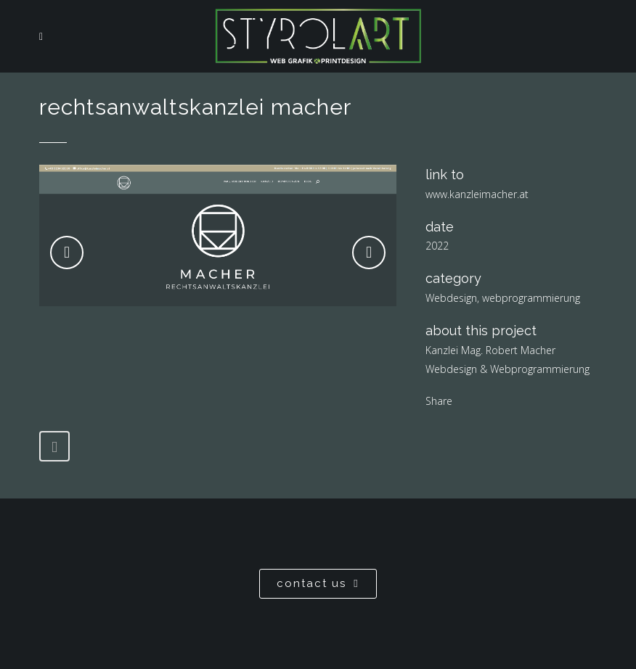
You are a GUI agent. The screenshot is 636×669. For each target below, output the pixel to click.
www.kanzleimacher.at (477, 194)
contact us (318, 583)
